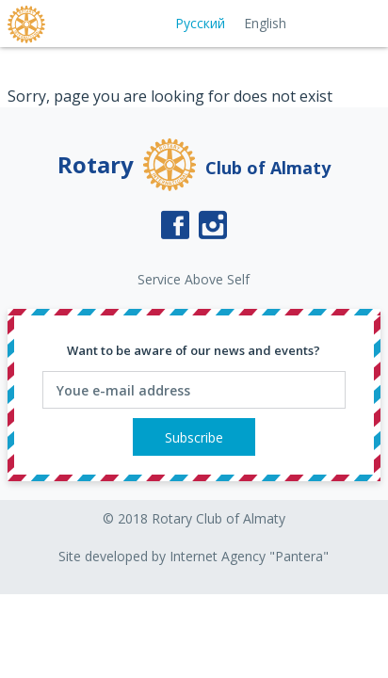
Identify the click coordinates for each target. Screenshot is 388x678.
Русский (200, 23)
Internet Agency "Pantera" (249, 556)
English (265, 23)
